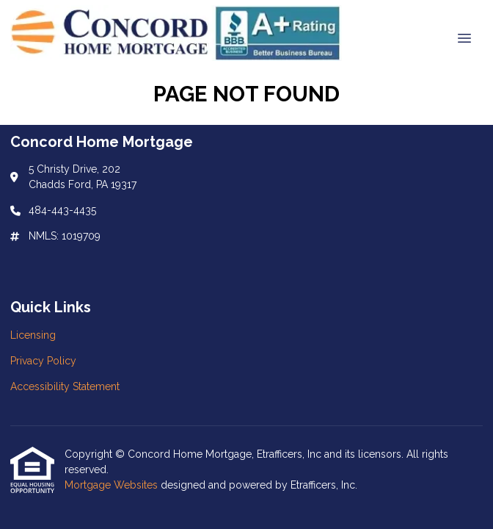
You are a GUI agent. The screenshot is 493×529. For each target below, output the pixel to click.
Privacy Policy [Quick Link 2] (43, 361)
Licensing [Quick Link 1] (33, 335)
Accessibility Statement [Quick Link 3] (65, 386)
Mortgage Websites (113, 485)
